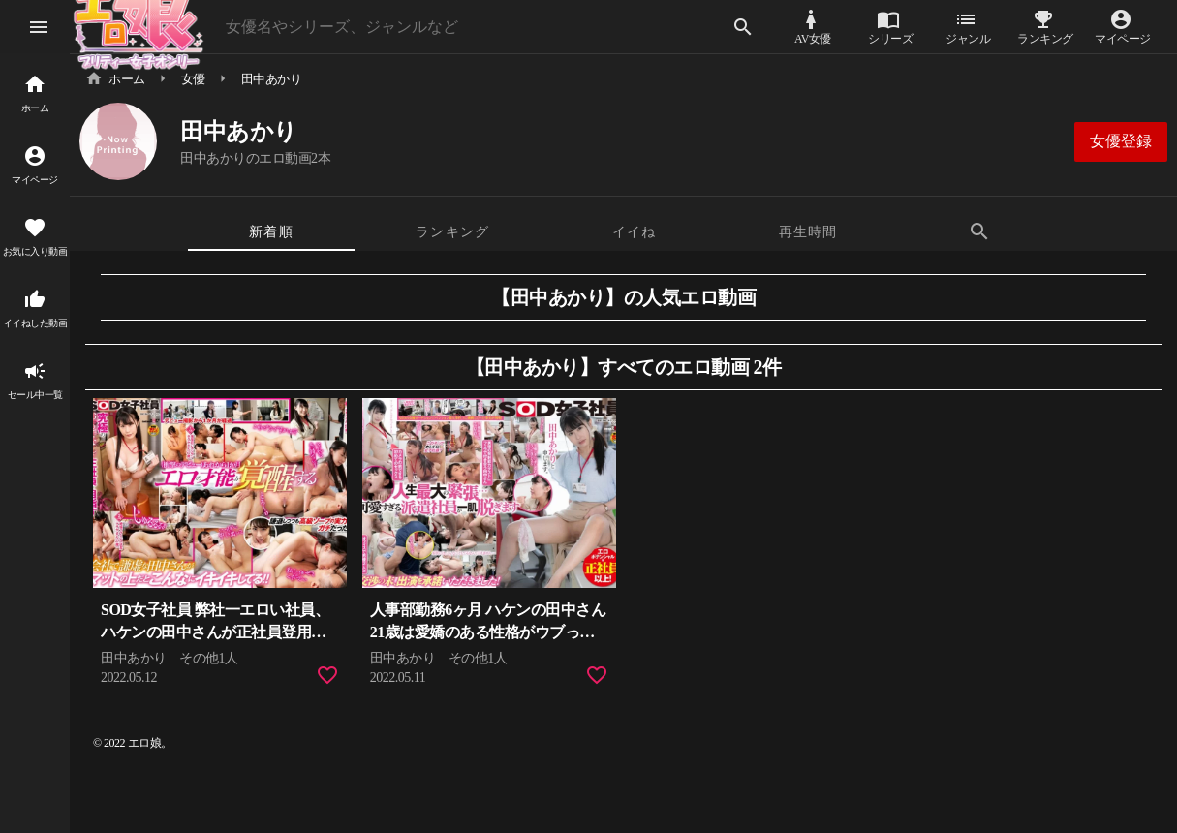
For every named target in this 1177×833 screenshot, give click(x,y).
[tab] (271, 231)
